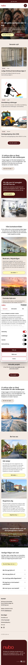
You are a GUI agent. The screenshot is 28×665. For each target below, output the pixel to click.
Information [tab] (14, 308)
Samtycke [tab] (5, 308)
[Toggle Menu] (25, 5)
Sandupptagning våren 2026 (10, 134)
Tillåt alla (14, 350)
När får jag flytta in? (15, 570)
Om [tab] (23, 308)
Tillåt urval (14, 354)
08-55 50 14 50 (9, 608)
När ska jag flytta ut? (15, 574)
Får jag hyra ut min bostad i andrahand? (15, 583)
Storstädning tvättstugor (9, 102)
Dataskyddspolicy (5, 622)
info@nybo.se (7, 610)
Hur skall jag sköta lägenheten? (15, 578)
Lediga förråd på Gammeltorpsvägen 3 (13, 71)
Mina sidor (14, 1)
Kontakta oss (4, 617)
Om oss (3, 624)
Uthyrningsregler (5, 620)
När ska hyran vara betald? (15, 588)
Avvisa (14, 358)
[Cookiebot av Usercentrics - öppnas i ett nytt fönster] (20, 305)
